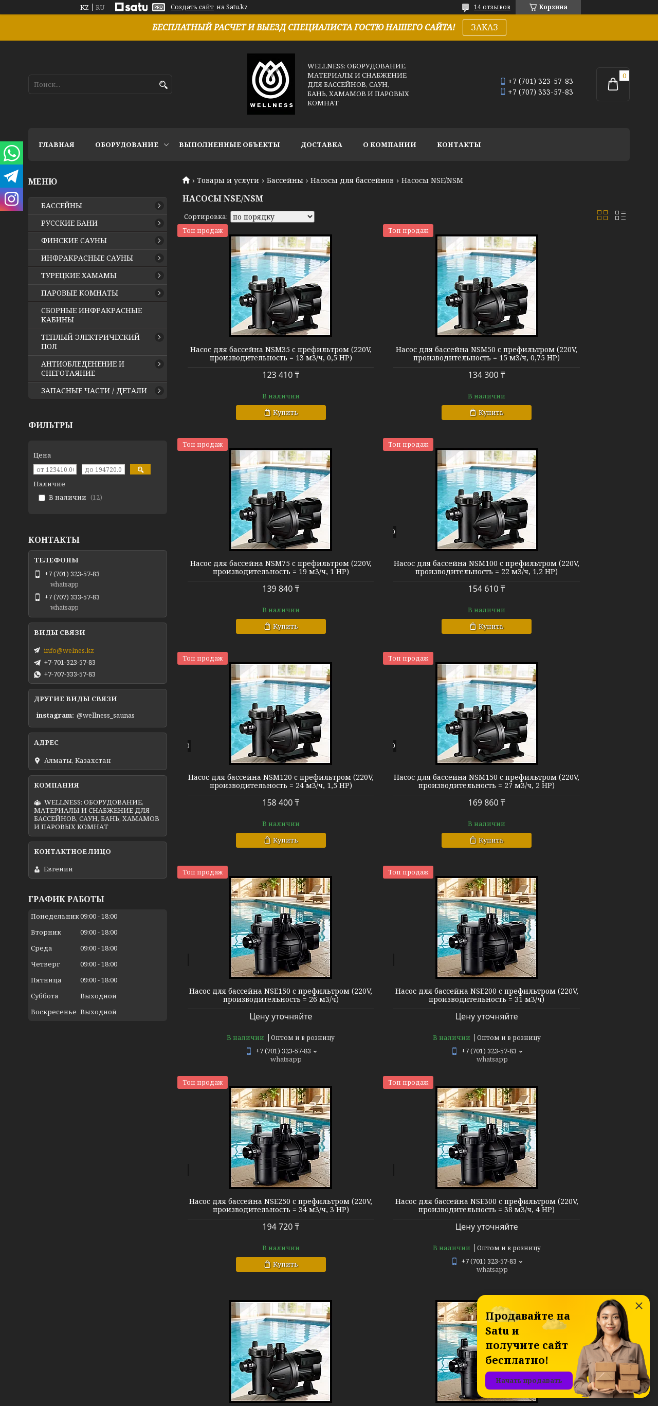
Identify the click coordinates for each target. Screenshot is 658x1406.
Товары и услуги (228, 180)
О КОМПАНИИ (389, 144)
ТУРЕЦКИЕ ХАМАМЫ (79, 275)
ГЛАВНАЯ (57, 144)
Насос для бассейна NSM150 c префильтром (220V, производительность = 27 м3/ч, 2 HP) (558, 592)
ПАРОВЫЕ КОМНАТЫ (79, 293)
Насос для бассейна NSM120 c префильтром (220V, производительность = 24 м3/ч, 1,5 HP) (406, 592)
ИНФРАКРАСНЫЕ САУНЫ (87, 258)
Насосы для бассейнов (352, 180)
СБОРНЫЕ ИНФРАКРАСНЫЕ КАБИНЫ (91, 315)
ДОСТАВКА (321, 144)
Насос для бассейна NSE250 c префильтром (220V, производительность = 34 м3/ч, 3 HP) (558, 822)
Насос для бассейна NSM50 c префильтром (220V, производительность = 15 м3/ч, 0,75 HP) (406, 361)
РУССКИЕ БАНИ (69, 223)
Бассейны (285, 180)
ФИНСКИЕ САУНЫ (74, 240)
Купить (258, 428)
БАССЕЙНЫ (61, 205)
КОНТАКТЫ (459, 144)
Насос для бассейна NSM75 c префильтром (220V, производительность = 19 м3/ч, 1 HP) (558, 361)
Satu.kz (380, 1386)
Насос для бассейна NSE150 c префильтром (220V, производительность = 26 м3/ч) (254, 818)
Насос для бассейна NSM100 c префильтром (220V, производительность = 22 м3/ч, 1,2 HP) (254, 592)
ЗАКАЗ (484, 27)
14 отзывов (492, 7)
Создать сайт (192, 7)
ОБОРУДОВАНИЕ (126, 144)
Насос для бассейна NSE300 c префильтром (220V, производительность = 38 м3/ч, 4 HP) (254, 1052)
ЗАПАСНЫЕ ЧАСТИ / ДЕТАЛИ (94, 390)
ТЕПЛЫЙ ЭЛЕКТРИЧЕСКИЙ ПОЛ (90, 342)
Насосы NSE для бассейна (558, 1040)
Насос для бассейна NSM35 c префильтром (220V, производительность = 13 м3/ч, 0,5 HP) (254, 361)
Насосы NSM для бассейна (406, 1040)
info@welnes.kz (69, 650)
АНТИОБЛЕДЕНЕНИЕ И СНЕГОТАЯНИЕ (82, 368)
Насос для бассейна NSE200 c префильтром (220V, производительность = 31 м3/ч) (406, 818)
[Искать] (163, 85)
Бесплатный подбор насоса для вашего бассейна (254, 1271)
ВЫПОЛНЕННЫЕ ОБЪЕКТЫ (229, 144)
